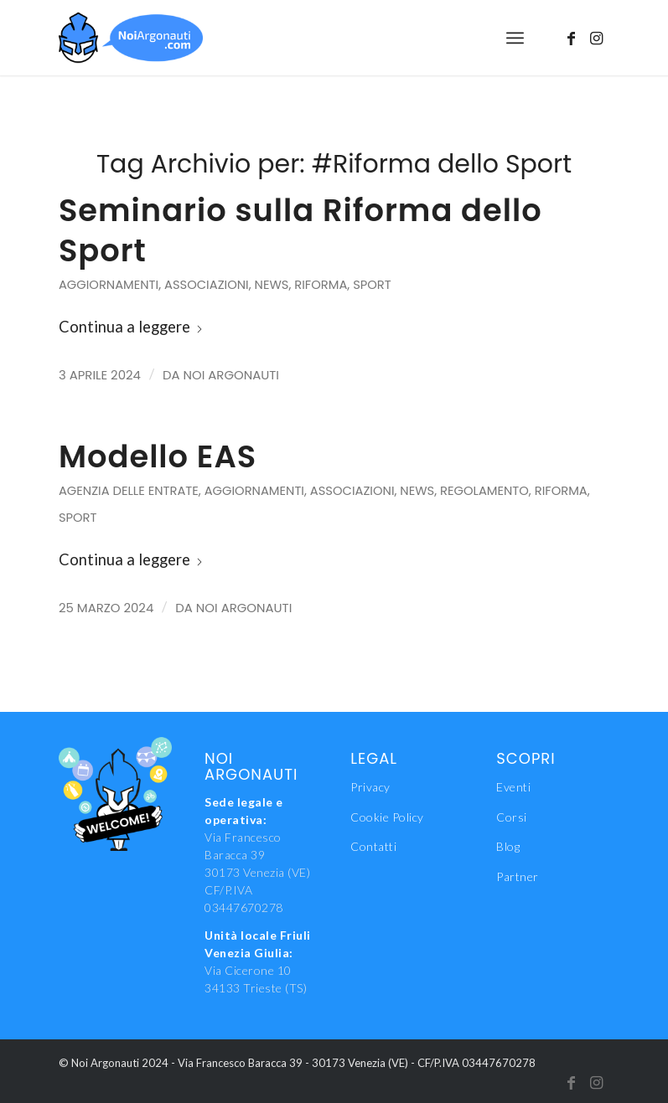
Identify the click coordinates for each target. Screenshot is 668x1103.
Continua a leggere (131, 326)
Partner (517, 876)
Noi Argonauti (230, 375)
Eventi (513, 787)
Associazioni (206, 284)
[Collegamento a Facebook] (571, 37)
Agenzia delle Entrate (129, 490)
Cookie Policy (387, 817)
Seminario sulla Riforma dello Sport (300, 230)
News (272, 284)
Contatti (373, 846)
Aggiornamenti (108, 284)
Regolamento (484, 490)
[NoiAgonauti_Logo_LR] (131, 37)
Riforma (320, 284)
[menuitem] (515, 37)
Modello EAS (157, 456)
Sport (372, 284)
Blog (508, 846)
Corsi (511, 817)
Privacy (370, 787)
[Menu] (515, 37)
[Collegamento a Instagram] (596, 37)
